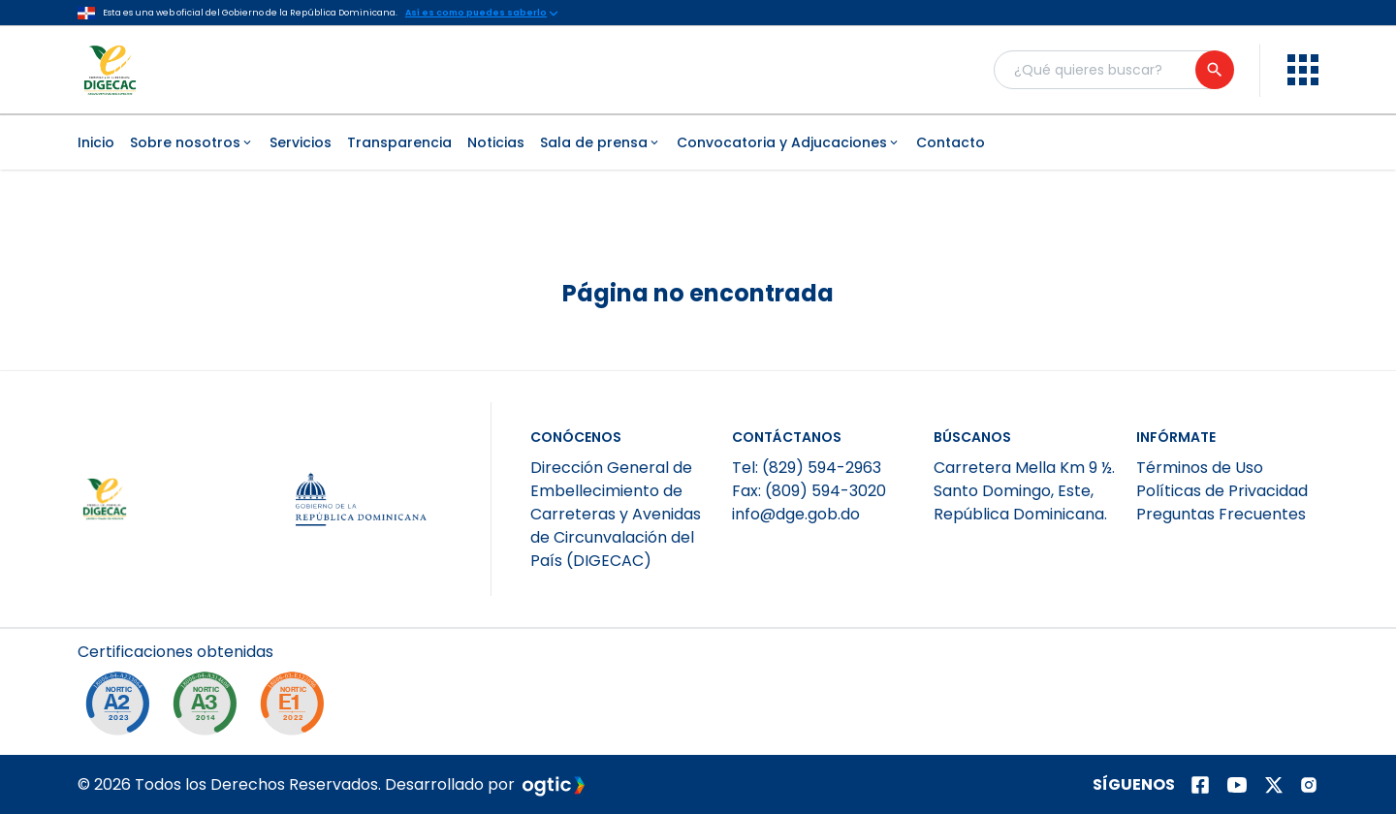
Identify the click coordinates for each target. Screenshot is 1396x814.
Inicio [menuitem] (96, 142)
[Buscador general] (1113, 69)
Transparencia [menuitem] (399, 142)
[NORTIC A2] (122, 708)
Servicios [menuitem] (301, 142)
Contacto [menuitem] (950, 142)
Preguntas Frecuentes (1221, 514)
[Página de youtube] (1237, 785)
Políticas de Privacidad (1222, 491)
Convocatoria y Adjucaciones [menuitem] (789, 142)
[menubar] (698, 142)
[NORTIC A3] (209, 708)
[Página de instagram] (1308, 785)
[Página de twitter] (1274, 785)
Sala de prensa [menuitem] (600, 142)
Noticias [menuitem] (495, 142)
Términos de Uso (1199, 467)
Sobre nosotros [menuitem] (192, 142)
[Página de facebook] (1200, 785)
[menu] (1302, 69)
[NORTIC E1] (296, 708)
